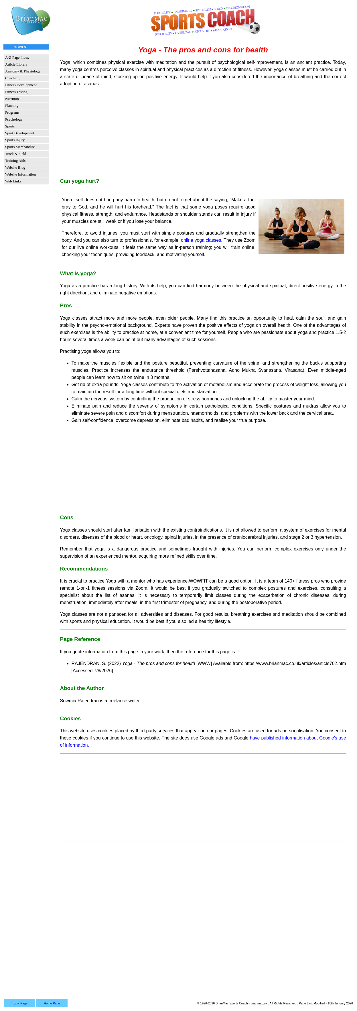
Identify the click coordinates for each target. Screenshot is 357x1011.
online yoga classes (201, 240)
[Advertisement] (203, 132)
